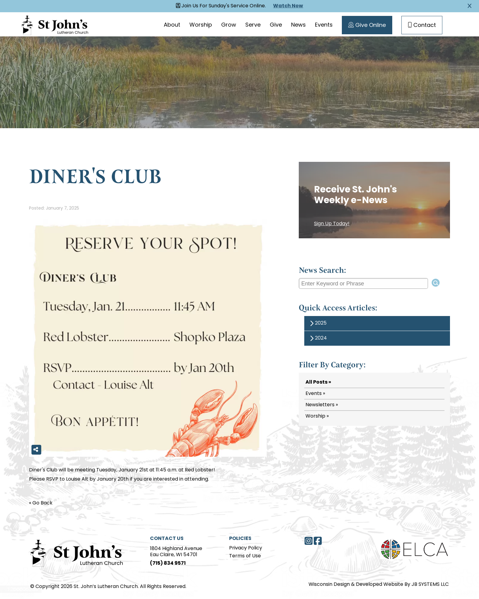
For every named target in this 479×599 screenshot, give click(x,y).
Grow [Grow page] (228, 25)
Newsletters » (321, 405)
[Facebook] (318, 540)
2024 (317, 338)
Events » (315, 393)
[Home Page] (76, 552)
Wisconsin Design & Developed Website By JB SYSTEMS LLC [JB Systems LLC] (379, 584)
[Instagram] (309, 540)
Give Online (367, 25)
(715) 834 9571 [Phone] (168, 563)
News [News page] (298, 25)
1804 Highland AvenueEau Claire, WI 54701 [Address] (176, 551)
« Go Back (41, 503)
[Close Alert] (469, 6)
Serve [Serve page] (252, 25)
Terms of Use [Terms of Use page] (245, 556)
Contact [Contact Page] (422, 25)
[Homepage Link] (55, 24)
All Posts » (318, 382)
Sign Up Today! (331, 223)
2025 (317, 323)
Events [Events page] (323, 25)
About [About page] (171, 25)
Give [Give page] (275, 25)
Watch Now (288, 6)
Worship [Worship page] (200, 25)
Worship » (317, 416)
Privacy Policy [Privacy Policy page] (245, 548)
